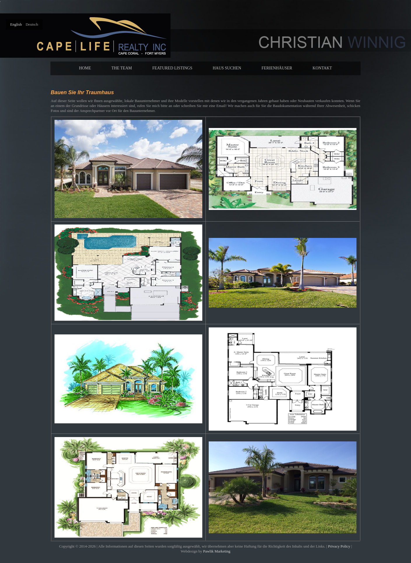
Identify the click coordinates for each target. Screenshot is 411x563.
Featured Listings (172, 68)
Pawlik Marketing (217, 551)
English (16, 24)
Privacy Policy (339, 546)
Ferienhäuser (276, 68)
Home (85, 68)
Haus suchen (227, 68)
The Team (121, 68)
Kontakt (322, 68)
